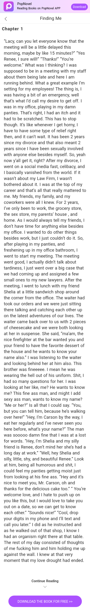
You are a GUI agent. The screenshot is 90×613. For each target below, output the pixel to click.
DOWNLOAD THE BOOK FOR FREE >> (45, 601)
